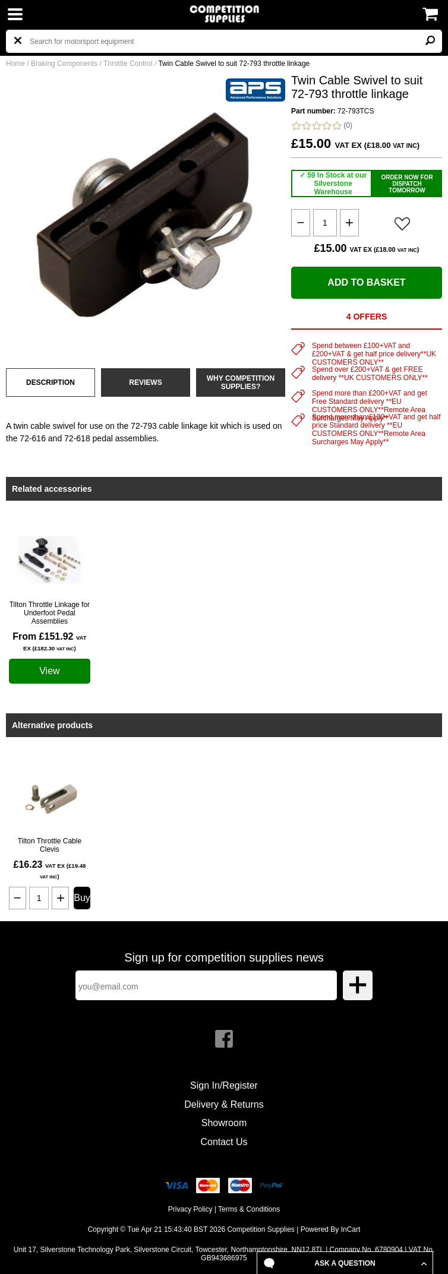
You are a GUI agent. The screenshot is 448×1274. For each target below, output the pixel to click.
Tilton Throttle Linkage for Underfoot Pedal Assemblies (50, 612)
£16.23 (49, 869)
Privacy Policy (190, 1209)
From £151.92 (49, 641)
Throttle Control (128, 63)
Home (15, 63)
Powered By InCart (331, 1229)
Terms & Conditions (249, 1209)
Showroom (224, 1123)
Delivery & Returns (223, 1104)
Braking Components (64, 63)
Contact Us (223, 1142)
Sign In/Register (224, 1085)
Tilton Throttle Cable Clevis (49, 845)
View (49, 671)
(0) (321, 125)
